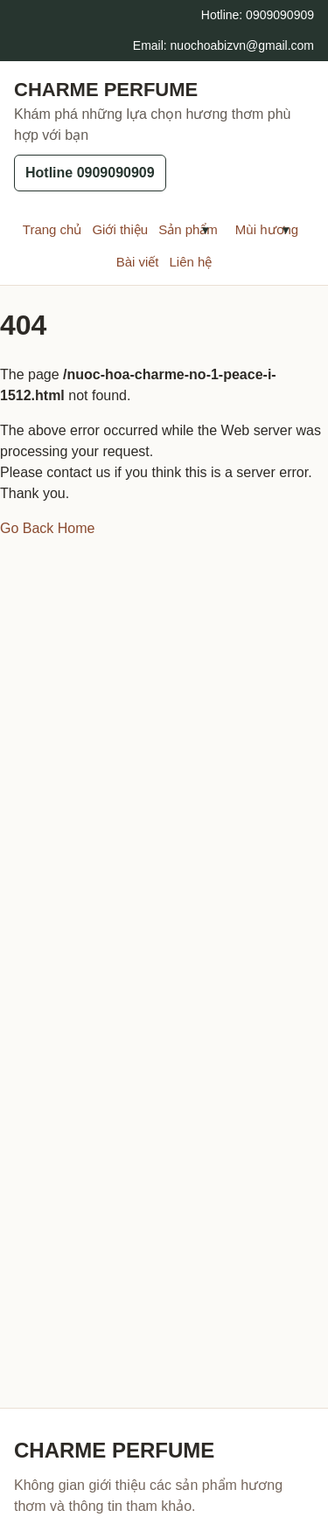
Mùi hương (251, 229)
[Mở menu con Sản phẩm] (205, 230)
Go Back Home (47, 528)
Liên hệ (190, 261)
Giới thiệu (120, 229)
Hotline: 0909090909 (257, 15)
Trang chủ (52, 229)
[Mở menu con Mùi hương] (286, 230)
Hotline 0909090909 (90, 172)
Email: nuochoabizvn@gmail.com (223, 45)
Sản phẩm (172, 229)
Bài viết (137, 261)
